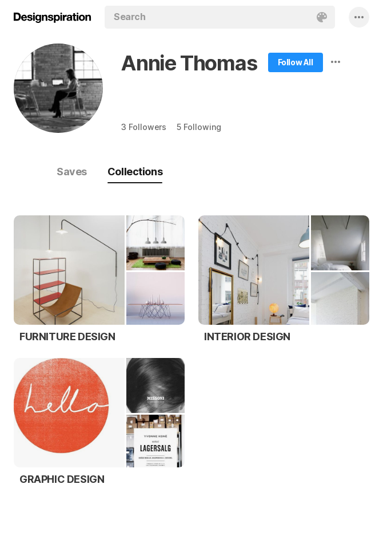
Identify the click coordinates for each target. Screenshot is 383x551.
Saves (72, 172)
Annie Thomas (189, 63)
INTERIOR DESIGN (247, 336)
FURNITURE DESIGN (67, 336)
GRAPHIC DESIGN (61, 479)
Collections (134, 172)
